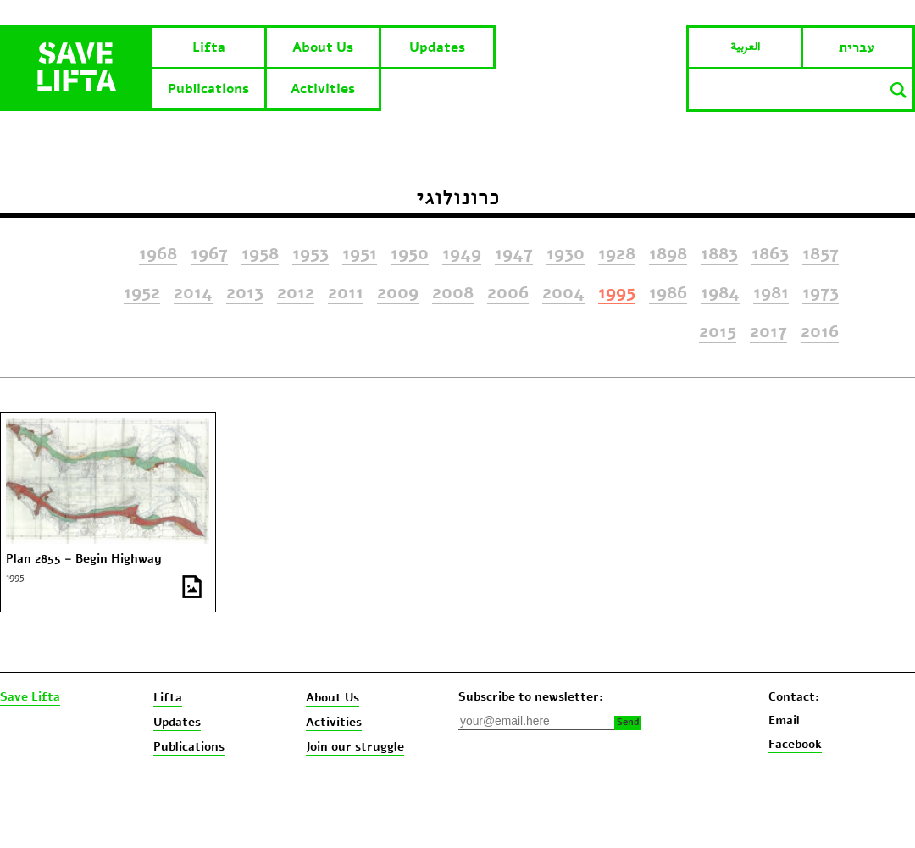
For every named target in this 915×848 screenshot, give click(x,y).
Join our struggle (355, 747)
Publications (208, 89)
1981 (771, 293)
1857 (820, 254)
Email (784, 720)
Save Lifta (30, 697)
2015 (717, 332)
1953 (310, 254)
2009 (398, 293)
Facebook (795, 744)
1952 (142, 293)
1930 (565, 254)
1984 (720, 293)
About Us (322, 47)
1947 (514, 254)
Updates (437, 47)
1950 (410, 254)
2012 (295, 293)
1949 (461, 254)
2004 (563, 293)
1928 (616, 254)
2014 (193, 293)
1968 (158, 254)
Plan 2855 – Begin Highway (84, 559)
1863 (770, 254)
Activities (323, 89)
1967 (209, 254)
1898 (668, 254)
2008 (453, 293)
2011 (345, 293)
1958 (260, 254)
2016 (820, 332)
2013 (244, 293)
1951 (359, 254)
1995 (616, 293)
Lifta (208, 47)
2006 (508, 293)
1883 (719, 254)
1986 (668, 293)
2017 (768, 332)
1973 (820, 293)
